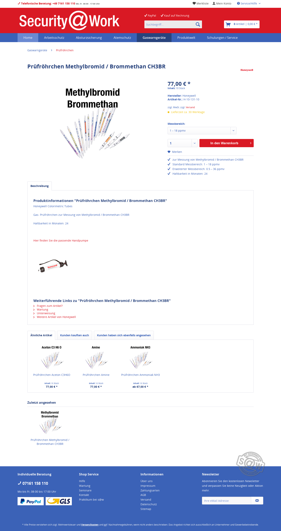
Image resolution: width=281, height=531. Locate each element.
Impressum (147, 486)
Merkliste (201, 3)
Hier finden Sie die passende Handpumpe (60, 240)
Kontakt (84, 495)
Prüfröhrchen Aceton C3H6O (51, 375)
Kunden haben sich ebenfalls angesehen (124, 335)
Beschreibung (39, 186)
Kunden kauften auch (74, 335)
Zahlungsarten (150, 490)
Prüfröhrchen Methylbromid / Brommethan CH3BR (50, 442)
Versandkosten (90, 524)
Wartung (40, 309)
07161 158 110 (33, 483)
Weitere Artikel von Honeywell (54, 317)
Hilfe (82, 481)
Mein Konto (222, 3)
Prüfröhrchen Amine (96, 375)
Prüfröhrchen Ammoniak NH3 (140, 375)
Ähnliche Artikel (41, 335)
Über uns (146, 481)
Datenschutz (148, 504)
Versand (190, 107)
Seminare (85, 490)
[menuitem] (222, 3)
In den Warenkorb (230, 142)
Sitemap (145, 509)
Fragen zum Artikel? (48, 306)
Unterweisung (44, 313)
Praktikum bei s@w (91, 499)
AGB (143, 495)
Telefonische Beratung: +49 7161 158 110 (46, 3)
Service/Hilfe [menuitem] (247, 3)
